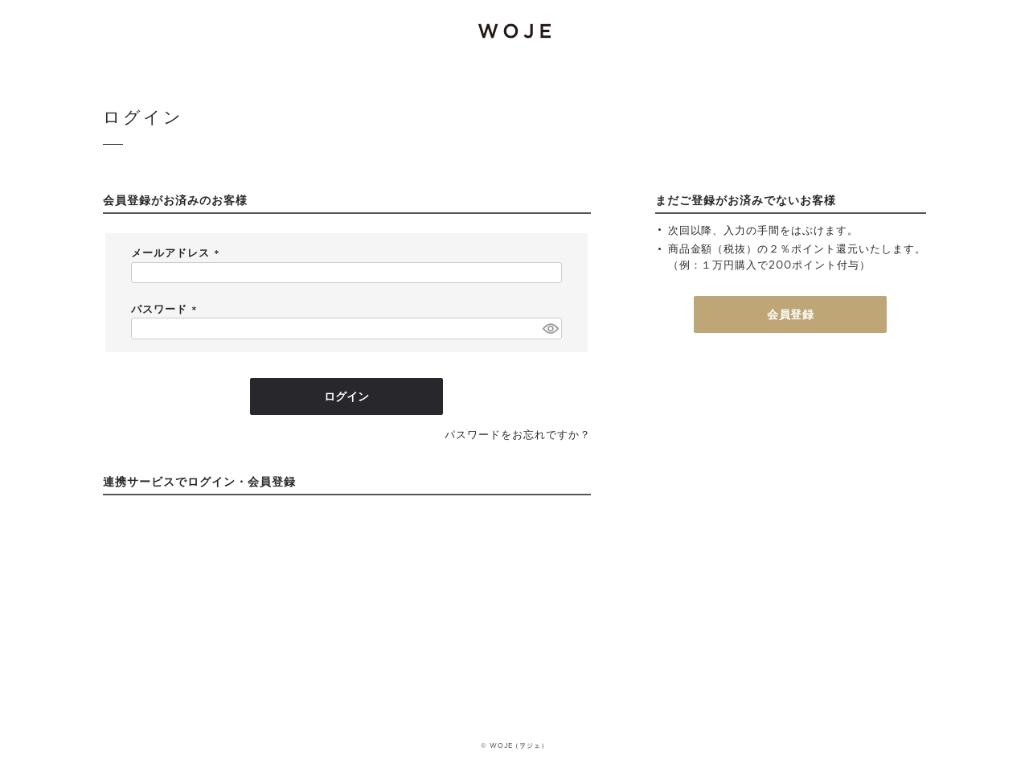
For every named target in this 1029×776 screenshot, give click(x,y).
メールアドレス (177, 253)
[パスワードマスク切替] (550, 328)
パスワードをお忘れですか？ (518, 435)
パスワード (166, 310)
